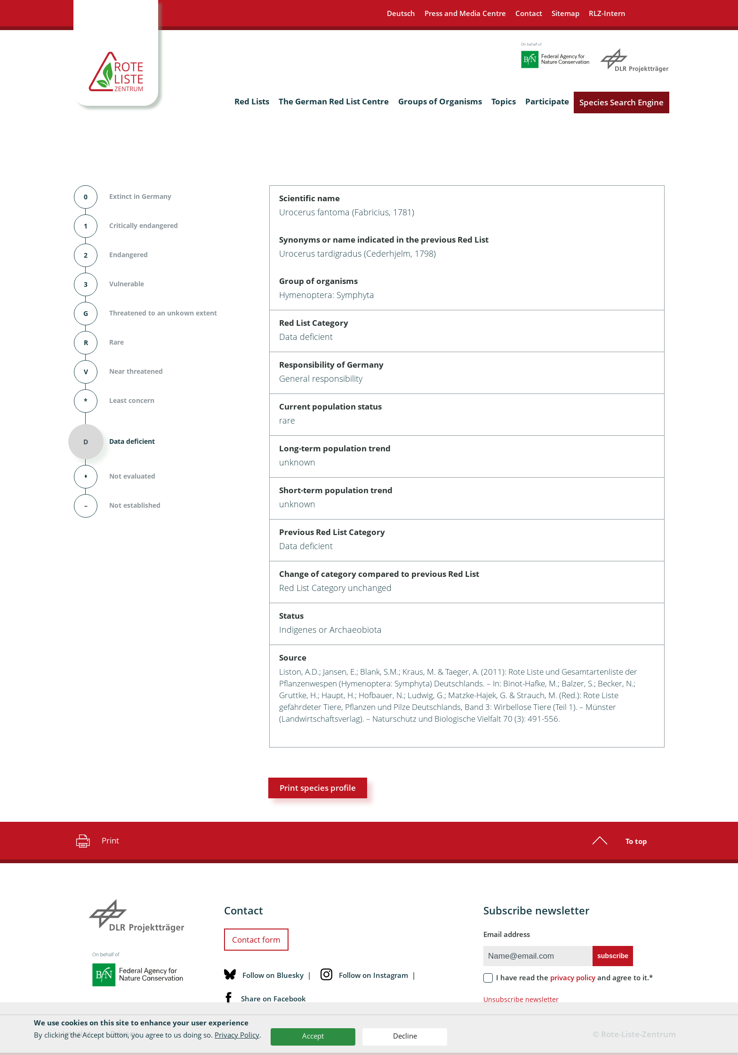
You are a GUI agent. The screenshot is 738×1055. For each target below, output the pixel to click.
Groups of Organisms (440, 101)
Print (96, 840)
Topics (503, 101)
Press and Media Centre (465, 13)
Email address (506, 934)
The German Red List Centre (334, 101)
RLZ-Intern (607, 13)
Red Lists (251, 101)
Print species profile (318, 787)
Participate (547, 101)
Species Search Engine (621, 102)
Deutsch (401, 13)
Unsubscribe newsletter (521, 999)
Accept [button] (313, 1035)
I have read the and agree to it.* (574, 977)
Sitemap (565, 13)
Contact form (256, 939)
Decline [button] (405, 1035)
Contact (528, 13)
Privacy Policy (237, 1034)
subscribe (612, 956)
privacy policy (572, 977)
